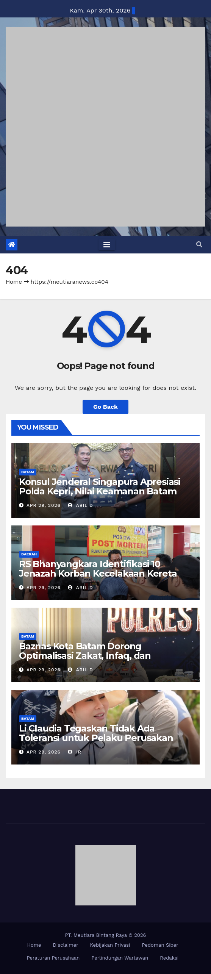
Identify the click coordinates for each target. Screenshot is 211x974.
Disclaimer (65, 945)
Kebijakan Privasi (110, 945)
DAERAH (29, 554)
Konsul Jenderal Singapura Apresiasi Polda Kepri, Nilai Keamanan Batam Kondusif (99, 491)
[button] (199, 244)
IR (74, 752)
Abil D (80, 505)
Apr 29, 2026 (44, 505)
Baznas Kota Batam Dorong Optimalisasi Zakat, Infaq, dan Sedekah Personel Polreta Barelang (98, 656)
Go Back (105, 406)
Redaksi (169, 958)
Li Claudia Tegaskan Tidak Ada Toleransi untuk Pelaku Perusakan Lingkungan (96, 738)
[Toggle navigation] (106, 244)
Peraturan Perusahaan (53, 958)
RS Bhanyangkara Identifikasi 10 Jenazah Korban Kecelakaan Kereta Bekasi (98, 573)
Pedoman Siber (160, 945)
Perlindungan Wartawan (119, 958)
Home (14, 281)
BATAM (27, 472)
